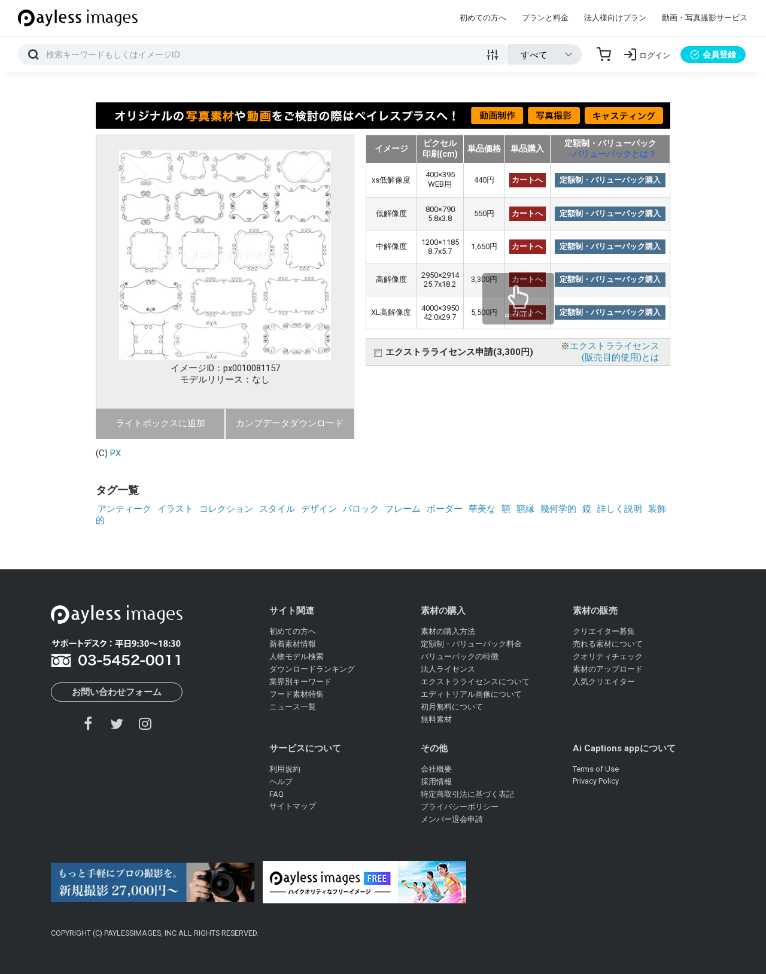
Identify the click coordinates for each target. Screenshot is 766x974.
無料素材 (436, 719)
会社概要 (436, 768)
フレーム (403, 508)
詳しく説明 (619, 508)
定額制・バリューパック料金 (471, 643)
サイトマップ (292, 806)
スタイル (277, 508)
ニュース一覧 (292, 706)
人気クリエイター (604, 681)
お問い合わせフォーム (117, 692)
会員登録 (713, 54)
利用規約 (284, 768)
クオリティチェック (608, 656)
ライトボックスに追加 (160, 423)
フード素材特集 (296, 694)
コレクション (226, 508)
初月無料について (452, 706)
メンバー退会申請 (452, 819)
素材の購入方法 (448, 631)
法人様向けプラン (615, 17)
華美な (482, 508)
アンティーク (124, 508)
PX (115, 453)
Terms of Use (596, 768)
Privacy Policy (596, 780)
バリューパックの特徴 (459, 656)
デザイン (319, 508)
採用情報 (436, 781)
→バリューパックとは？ (610, 154)
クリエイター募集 (604, 631)
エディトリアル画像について (471, 694)
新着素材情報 (292, 643)
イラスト (175, 508)
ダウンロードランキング (312, 668)
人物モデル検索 (296, 656)
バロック (361, 508)
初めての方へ (483, 17)
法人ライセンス (448, 668)
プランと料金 (545, 17)
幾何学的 (558, 508)
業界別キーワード (300, 681)
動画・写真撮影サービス (704, 17)
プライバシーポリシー (459, 806)
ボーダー (445, 508)
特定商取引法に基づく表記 (467, 794)
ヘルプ (281, 781)
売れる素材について (608, 643)
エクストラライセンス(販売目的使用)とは (614, 352)
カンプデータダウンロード (290, 423)
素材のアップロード (608, 668)
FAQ (276, 794)
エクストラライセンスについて (475, 681)
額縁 (525, 508)
